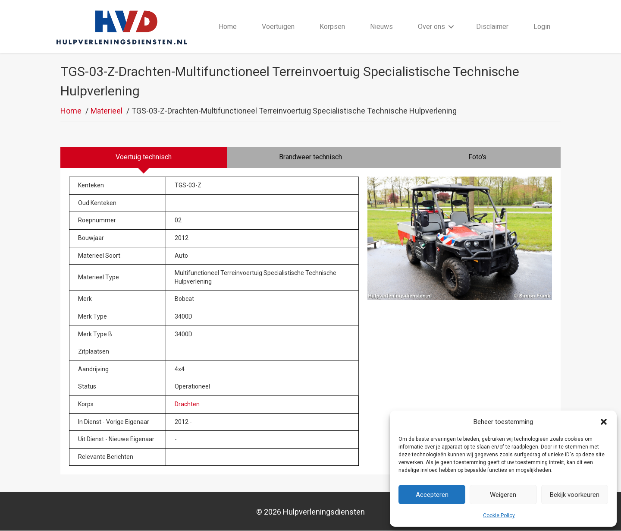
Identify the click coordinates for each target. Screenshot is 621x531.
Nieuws (381, 26)
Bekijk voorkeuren (574, 495)
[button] (603, 421)
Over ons (431, 26)
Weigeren (503, 495)
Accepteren (432, 495)
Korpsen (332, 26)
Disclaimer (493, 26)
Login (542, 26)
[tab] (143, 158)
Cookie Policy (499, 515)
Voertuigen (278, 26)
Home (228, 26)
